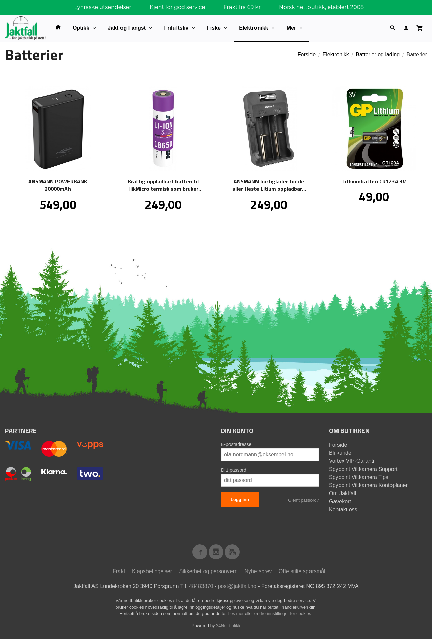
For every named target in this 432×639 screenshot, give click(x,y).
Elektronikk (253, 28)
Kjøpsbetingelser (152, 571)
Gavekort (340, 501)
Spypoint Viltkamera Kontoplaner (368, 485)
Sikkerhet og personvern (208, 571)
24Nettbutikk (228, 625)
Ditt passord (233, 470)
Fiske (214, 28)
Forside (307, 54)
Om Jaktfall (342, 493)
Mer (291, 28)
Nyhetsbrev (258, 571)
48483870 (201, 586)
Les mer (236, 613)
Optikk (81, 28)
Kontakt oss (343, 509)
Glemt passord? (303, 500)
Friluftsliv (176, 28)
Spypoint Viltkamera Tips (358, 477)
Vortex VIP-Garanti (351, 461)
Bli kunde (340, 453)
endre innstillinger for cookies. (283, 613)
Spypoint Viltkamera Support (363, 469)
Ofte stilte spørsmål (302, 571)
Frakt (119, 571)
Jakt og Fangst (127, 28)
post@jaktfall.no (237, 586)
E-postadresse (236, 444)
